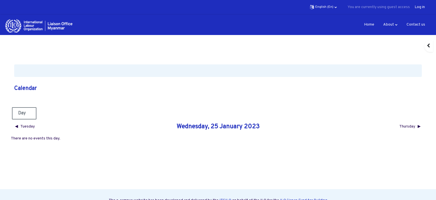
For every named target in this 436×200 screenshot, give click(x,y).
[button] (323, 7)
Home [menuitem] (369, 24)
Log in (420, 7)
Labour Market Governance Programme (269, 193)
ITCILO (225, 187)
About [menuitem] (388, 24)
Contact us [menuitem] (416, 24)
